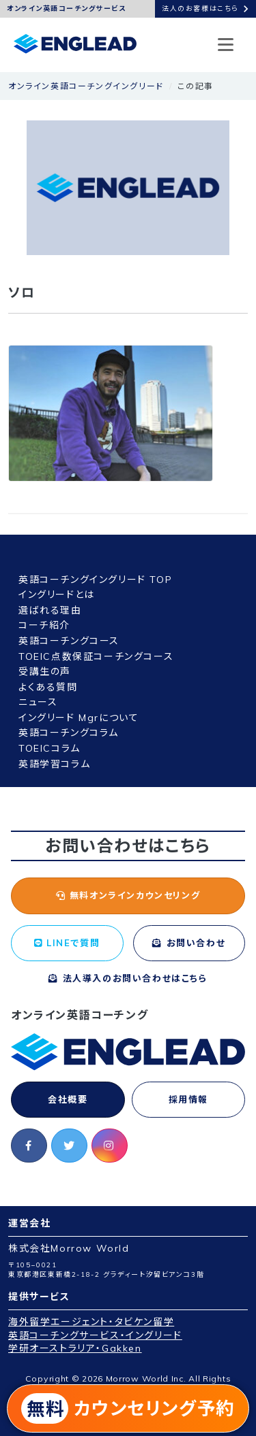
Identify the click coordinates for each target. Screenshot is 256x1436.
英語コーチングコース (68, 641)
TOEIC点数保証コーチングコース (95, 656)
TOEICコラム (49, 748)
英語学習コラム (54, 764)
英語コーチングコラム (68, 733)
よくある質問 (48, 687)
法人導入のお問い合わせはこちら (127, 978)
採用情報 (188, 1099)
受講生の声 (44, 671)
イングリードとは (56, 594)
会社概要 (67, 1099)
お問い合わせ (188, 942)
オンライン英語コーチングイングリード (86, 86)
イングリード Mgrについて (78, 718)
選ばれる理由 (50, 610)
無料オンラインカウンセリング (128, 895)
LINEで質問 (67, 942)
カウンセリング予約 (128, 1408)
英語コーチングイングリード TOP (95, 579)
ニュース (37, 702)
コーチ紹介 (44, 625)
